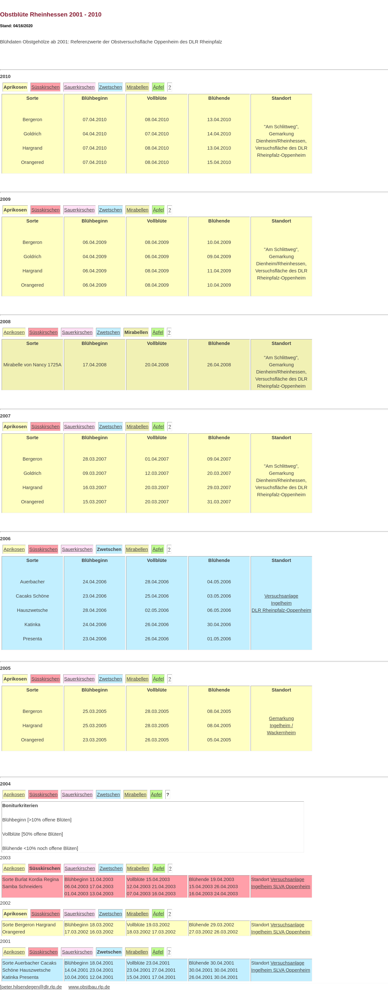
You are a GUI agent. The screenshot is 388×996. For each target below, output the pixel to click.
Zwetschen (110, 87)
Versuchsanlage (287, 879)
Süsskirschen (45, 87)
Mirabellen (137, 87)
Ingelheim (262, 886)
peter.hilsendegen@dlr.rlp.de (31, 987)
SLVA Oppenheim (291, 886)
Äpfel (158, 87)
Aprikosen (14, 332)
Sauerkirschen (79, 87)
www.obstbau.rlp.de (89, 987)
